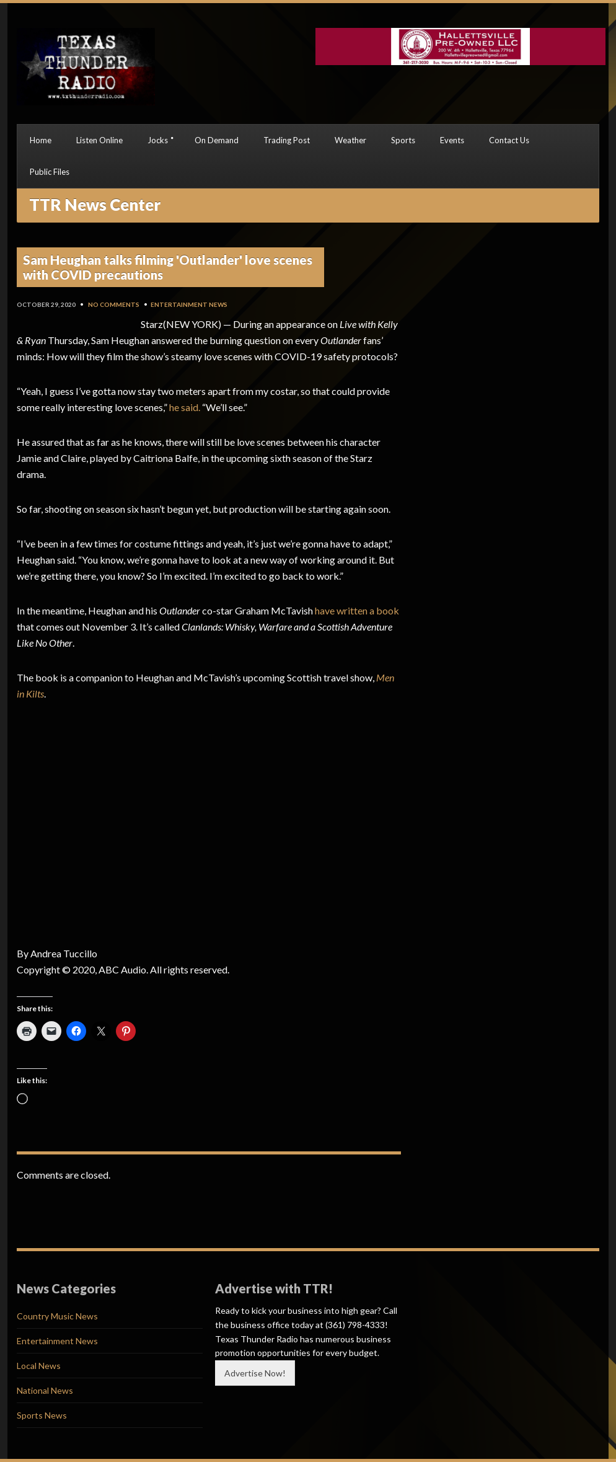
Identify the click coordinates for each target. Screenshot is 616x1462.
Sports (403, 140)
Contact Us (509, 140)
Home (40, 140)
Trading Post (286, 140)
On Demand (217, 140)
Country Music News (57, 1316)
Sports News (42, 1415)
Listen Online (99, 140)
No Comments (113, 304)
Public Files (49, 172)
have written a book (357, 610)
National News (45, 1390)
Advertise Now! (255, 1373)
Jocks (157, 140)
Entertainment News (189, 304)
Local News (39, 1365)
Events (452, 140)
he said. (184, 407)
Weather (350, 140)
